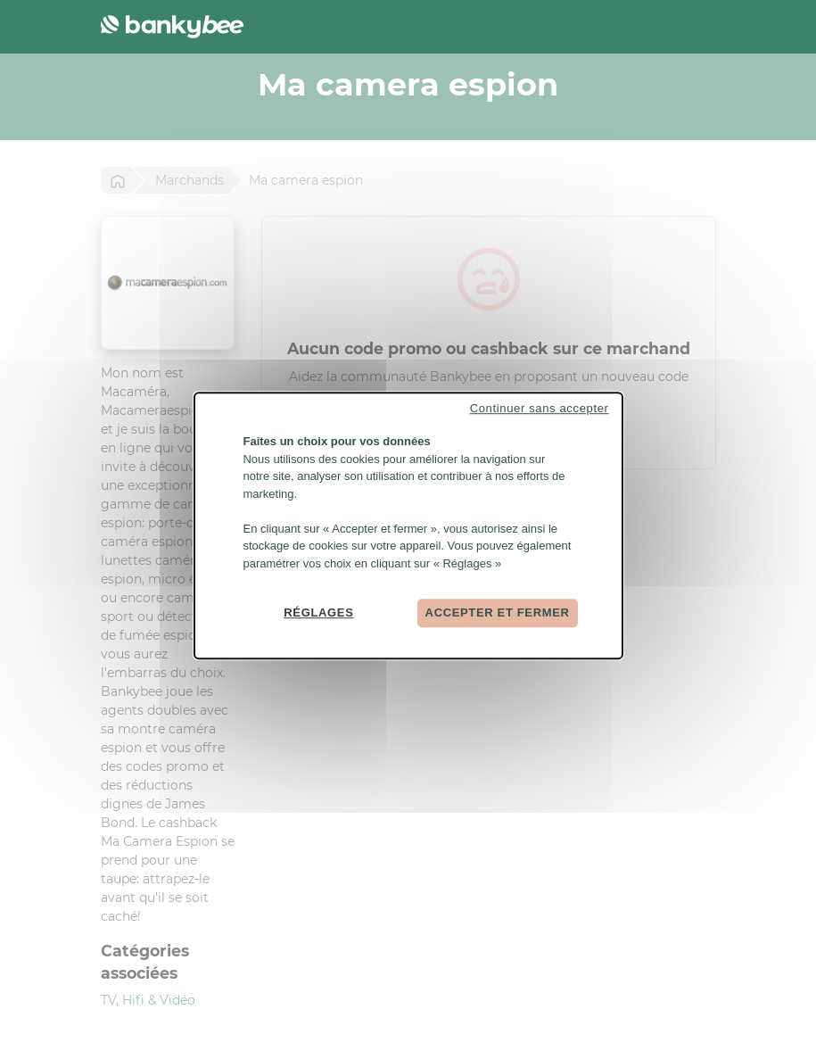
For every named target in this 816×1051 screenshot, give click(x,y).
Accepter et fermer (497, 612)
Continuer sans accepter (539, 408)
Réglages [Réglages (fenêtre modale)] (318, 612)
